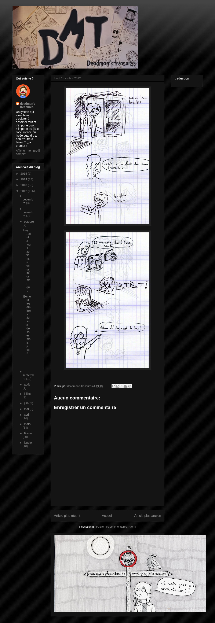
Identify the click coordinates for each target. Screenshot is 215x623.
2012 (24, 191)
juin (26, 403)
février (28, 433)
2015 (24, 173)
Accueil (107, 515)
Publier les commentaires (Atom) (116, 526)
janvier (28, 442)
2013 (24, 185)
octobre (29, 221)
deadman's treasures (28, 105)
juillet (27, 393)
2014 (24, 179)
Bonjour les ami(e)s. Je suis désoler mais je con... (27, 325)
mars (27, 424)
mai (26, 409)
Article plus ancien (147, 515)
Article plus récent (67, 515)
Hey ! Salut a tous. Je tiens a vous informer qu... (27, 260)
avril (26, 414)
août (27, 384)
